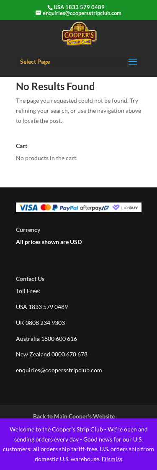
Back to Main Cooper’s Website (74, 416)
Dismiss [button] (112, 458)
